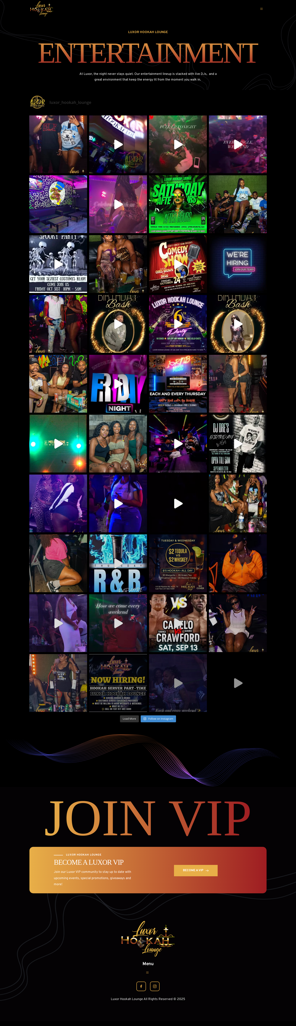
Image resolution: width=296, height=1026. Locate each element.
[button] (260, 8)
